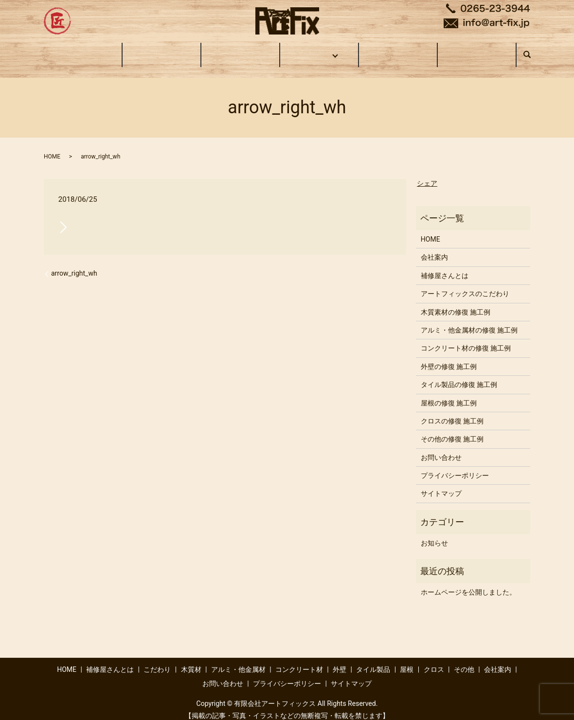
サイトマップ (441, 484)
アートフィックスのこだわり (465, 284)
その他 (464, 660)
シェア (427, 174)
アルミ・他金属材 (238, 660)
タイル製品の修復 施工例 (459, 375)
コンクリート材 (299, 660)
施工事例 (317, 49)
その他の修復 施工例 (452, 430)
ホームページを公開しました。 (468, 583)
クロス (434, 660)
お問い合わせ (476, 49)
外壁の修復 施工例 (449, 357)
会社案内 (398, 49)
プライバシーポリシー (455, 466)
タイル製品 (373, 660)
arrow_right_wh (74, 264)
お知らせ (434, 534)
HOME (82, 49)
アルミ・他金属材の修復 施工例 (469, 321)
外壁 (339, 660)
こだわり (240, 49)
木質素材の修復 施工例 (455, 303)
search (532, 50)
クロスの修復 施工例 (452, 412)
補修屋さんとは (161, 49)
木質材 (191, 660)
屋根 (406, 660)
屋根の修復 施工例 (449, 393)
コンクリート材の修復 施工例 (466, 339)
